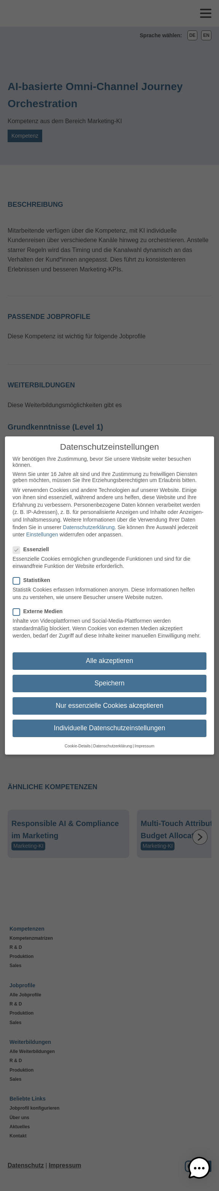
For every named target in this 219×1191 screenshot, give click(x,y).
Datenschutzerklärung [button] (112, 742)
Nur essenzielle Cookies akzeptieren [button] (109, 702)
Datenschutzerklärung (88, 524)
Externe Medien (40, 608)
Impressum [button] (144, 742)
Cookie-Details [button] (77, 742)
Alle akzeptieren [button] (109, 657)
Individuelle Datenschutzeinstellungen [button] (109, 725)
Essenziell (33, 546)
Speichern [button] (110, 680)
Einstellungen (42, 531)
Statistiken (34, 577)
